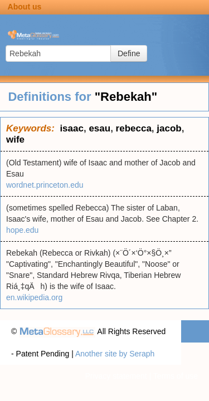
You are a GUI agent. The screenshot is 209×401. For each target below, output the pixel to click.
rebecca (134, 128)
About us (25, 6)
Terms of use (175, 375)
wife (15, 139)
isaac (72, 128)
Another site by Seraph (114, 353)
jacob (169, 128)
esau (99, 128)
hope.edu (22, 230)
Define (129, 53)
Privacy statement (116, 375)
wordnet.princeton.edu (45, 184)
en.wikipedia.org (34, 297)
